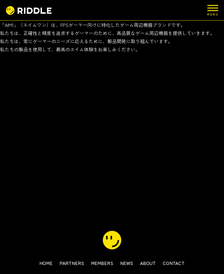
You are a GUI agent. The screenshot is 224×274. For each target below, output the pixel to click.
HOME (45, 262)
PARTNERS (72, 262)
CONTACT (174, 262)
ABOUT (148, 262)
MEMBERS (102, 262)
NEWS (126, 262)
